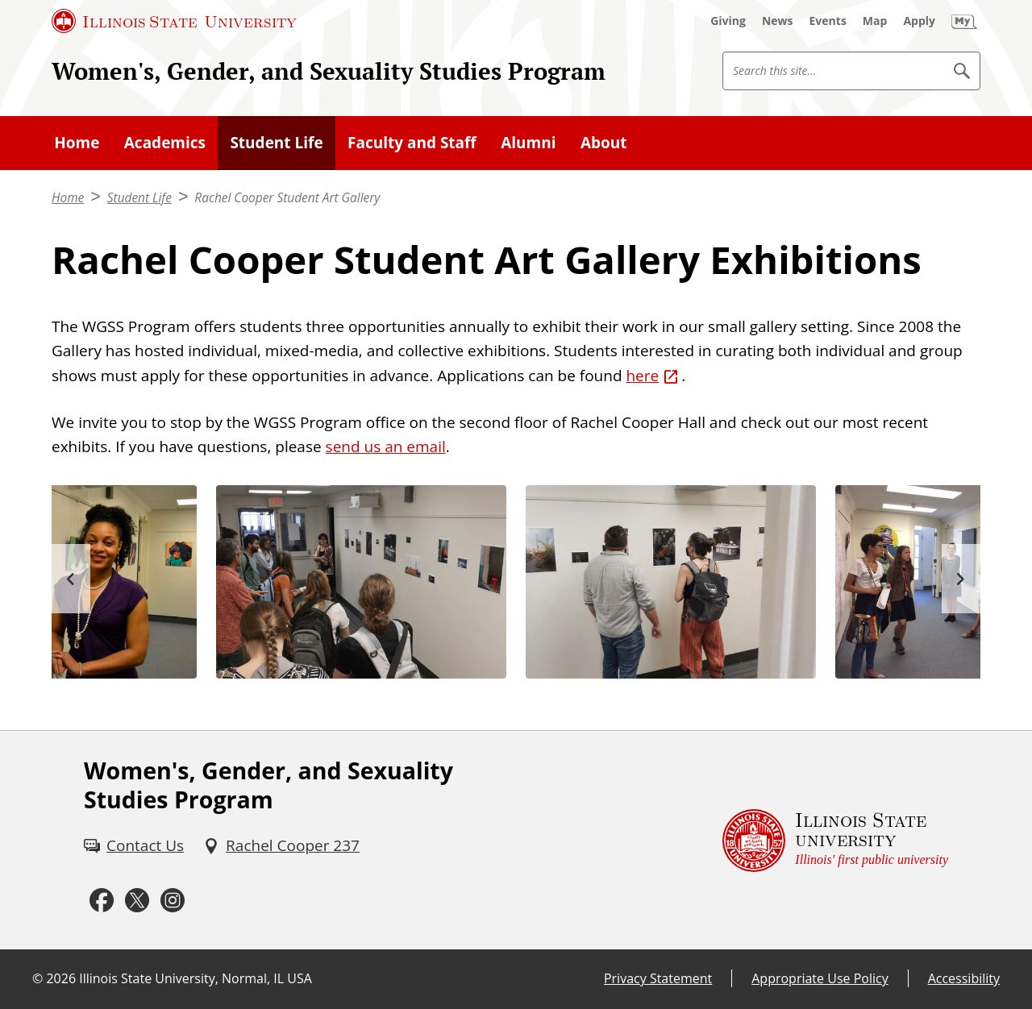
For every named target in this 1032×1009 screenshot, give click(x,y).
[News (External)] (778, 21)
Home (76, 142)
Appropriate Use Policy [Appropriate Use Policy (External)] (819, 978)
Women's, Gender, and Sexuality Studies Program (328, 71)
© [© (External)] (37, 978)
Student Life (276, 142)
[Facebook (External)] (101, 901)
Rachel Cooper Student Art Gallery (287, 197)
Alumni (528, 142)
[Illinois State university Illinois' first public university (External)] (835, 840)
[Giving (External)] (728, 21)
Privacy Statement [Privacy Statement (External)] (658, 978)
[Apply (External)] (919, 21)
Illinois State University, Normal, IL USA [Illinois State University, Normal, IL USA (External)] (195, 978)
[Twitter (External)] (137, 901)
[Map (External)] (875, 21)
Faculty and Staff (411, 142)
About (603, 142)
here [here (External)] (642, 375)
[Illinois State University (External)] (174, 21)
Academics (165, 142)
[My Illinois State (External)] (964, 21)
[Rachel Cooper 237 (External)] (281, 845)
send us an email (386, 446)
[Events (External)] (828, 21)
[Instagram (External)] (172, 901)
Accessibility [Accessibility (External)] (964, 978)
